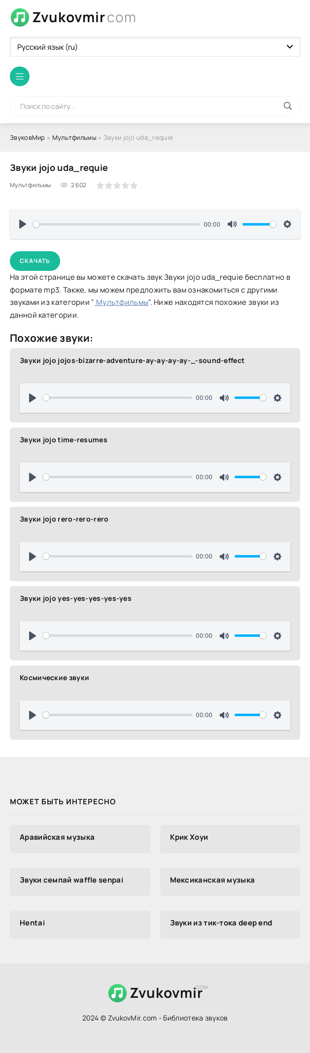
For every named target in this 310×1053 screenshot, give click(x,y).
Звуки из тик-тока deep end (221, 923)
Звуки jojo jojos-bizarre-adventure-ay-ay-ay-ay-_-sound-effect (132, 360)
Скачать (35, 261)
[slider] (116, 224)
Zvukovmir (84, 17)
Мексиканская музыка (212, 880)
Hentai (32, 923)
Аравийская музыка (57, 837)
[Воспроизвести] (23, 224)
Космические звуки (54, 677)
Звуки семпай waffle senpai (71, 880)
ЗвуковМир (27, 137)
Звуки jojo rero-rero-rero (64, 519)
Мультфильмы (74, 137)
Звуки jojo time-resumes (63, 439)
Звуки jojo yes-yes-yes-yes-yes (76, 598)
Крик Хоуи (189, 837)
